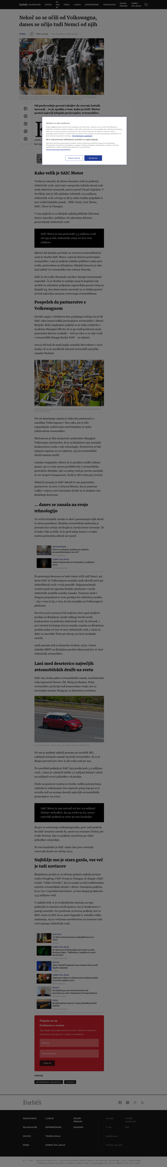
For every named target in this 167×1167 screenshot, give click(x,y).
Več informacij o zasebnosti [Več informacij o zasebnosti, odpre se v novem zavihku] (82, 136)
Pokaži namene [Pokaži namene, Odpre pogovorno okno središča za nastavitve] (74, 158)
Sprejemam (93, 158)
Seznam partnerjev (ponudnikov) (58, 150)
